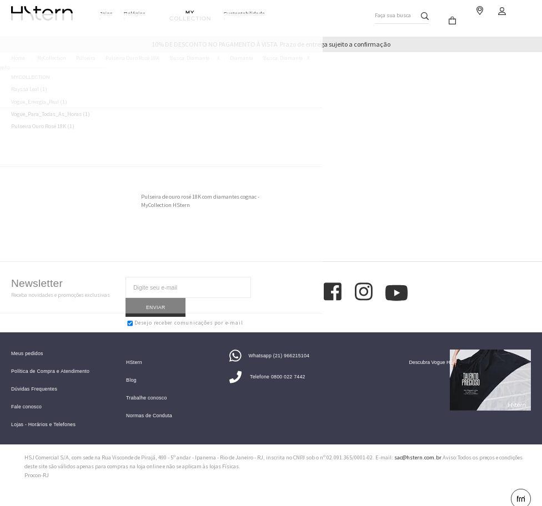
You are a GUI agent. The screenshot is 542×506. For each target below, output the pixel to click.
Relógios (134, 14)
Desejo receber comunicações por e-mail (185, 304)
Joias (106, 14)
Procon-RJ (36, 462)
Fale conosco (26, 394)
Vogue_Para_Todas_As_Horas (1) (50, 114)
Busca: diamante (189, 58)
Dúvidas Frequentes (34, 376)
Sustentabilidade (244, 14)
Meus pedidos (27, 340)
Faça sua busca (390, 13)
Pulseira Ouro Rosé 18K (132, 58)
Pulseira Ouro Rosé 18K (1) (42, 126)
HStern (134, 349)
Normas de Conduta (149, 403)
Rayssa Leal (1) (29, 89)
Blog (131, 367)
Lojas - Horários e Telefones (43, 411)
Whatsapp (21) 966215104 (269, 342)
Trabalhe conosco (146, 385)
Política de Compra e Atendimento (50, 358)
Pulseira (86, 58)
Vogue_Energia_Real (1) (39, 102)
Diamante (241, 58)
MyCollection (51, 58)
